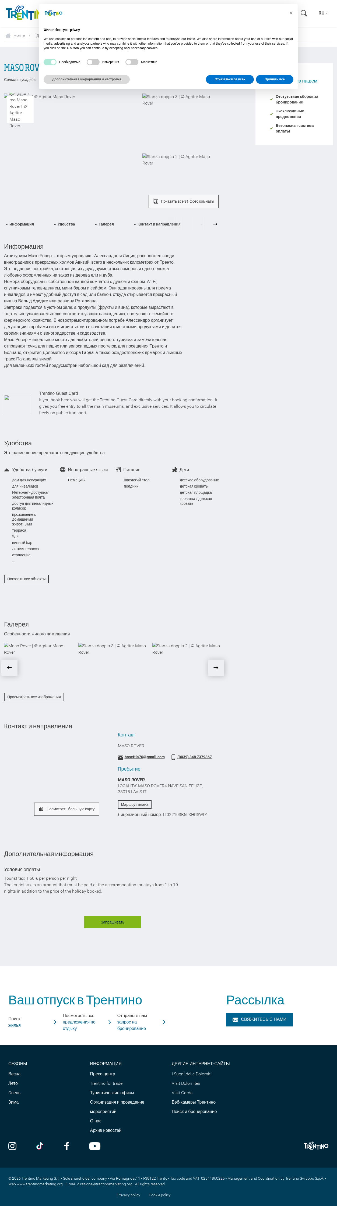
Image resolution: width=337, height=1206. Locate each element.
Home (15, 35)
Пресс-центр (102, 1073)
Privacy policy (128, 1195)
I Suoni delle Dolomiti (192, 1073)
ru (323, 13)
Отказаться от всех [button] (230, 79)
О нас (95, 1120)
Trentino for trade (106, 1083)
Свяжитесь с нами (259, 1019)
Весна (14, 1073)
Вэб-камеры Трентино (194, 1102)
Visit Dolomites (186, 1083)
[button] (290, 13)
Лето (13, 1083)
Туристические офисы (112, 1092)
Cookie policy (160, 1195)
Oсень (14, 1092)
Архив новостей (105, 1130)
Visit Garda (182, 1092)
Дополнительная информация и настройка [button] (86, 79)
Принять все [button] (275, 79)
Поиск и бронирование (194, 1111)
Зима (13, 1102)
